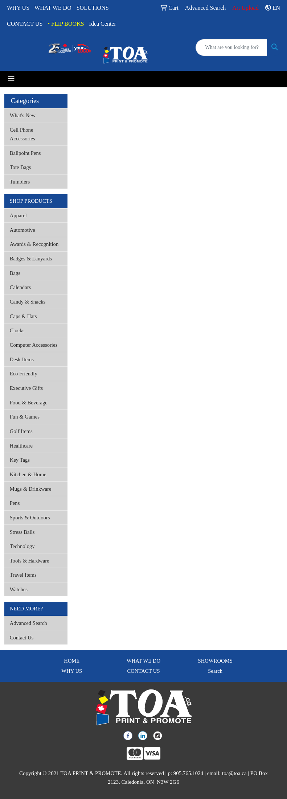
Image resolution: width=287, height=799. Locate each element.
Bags (15, 273)
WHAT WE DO (52, 8)
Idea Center (102, 24)
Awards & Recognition (34, 244)
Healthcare (21, 446)
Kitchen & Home (28, 474)
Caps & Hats (23, 316)
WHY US (18, 8)
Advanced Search (28, 623)
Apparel (18, 215)
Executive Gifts (26, 388)
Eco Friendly (23, 373)
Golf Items (21, 431)
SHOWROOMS (215, 661)
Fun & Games (25, 417)
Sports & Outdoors (30, 517)
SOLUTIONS (93, 8)
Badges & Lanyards (31, 258)
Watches (19, 589)
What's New (23, 115)
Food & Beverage (29, 402)
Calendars (20, 287)
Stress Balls (22, 532)
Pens (15, 503)
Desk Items (22, 359)
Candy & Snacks (28, 302)
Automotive (22, 230)
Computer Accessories (33, 345)
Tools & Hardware (29, 561)
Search (215, 671)
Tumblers (20, 182)
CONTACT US (24, 24)
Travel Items (23, 575)
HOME (71, 661)
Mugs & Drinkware (31, 489)
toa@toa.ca (234, 773)
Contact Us (22, 638)
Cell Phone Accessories (22, 134)
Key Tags (20, 460)
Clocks (17, 330)
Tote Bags (20, 167)
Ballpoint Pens (25, 153)
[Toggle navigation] (11, 79)
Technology (22, 546)
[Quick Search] (231, 47)
